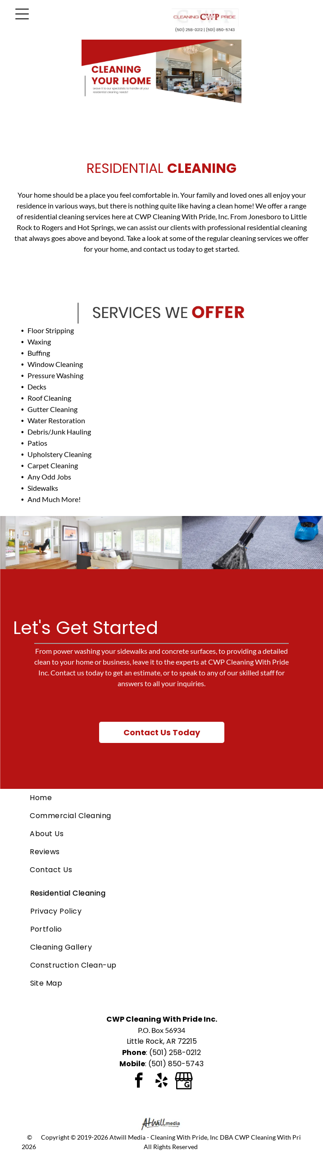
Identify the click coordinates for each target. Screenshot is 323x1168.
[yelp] (161, 1081)
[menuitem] (161, 798)
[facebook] (138, 1081)
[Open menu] (22, 14)
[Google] (184, 1081)
